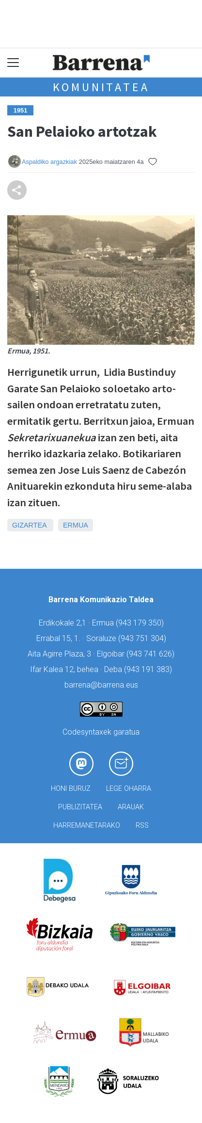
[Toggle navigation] (13, 62)
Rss (142, 825)
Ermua (75, 525)
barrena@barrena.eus (101, 685)
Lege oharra (128, 789)
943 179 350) (141, 622)
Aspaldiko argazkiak (49, 161)
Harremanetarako (86, 825)
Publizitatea (80, 807)
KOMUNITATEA (101, 87)
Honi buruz (71, 789)
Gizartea (29, 525)
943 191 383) (149, 669)
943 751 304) (143, 638)
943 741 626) (151, 653)
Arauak (131, 807)
